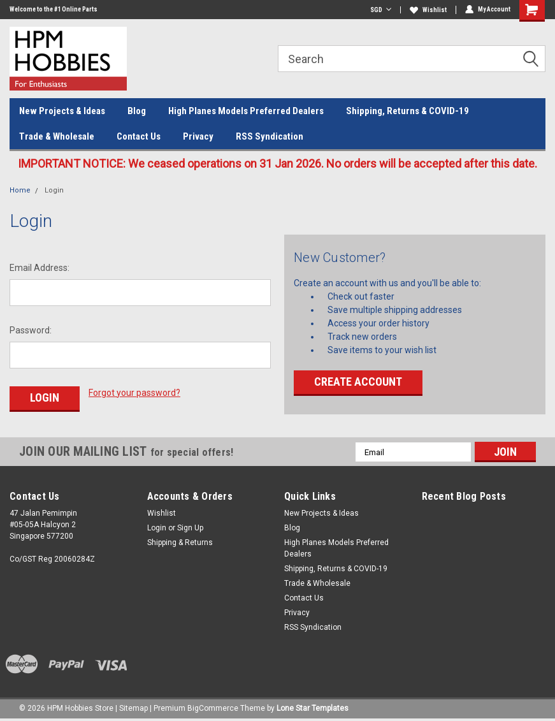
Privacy (198, 136)
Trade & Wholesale (56, 136)
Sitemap (133, 708)
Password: (31, 330)
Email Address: (39, 268)
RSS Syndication (269, 136)
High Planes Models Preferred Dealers (246, 111)
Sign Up (190, 527)
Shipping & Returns (180, 542)
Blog (136, 111)
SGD (380, 9)
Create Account (358, 381)
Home (20, 190)
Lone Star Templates (313, 708)
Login (54, 190)
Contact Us (139, 136)
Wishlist (428, 10)
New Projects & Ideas (62, 111)
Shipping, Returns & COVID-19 (407, 111)
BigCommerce (212, 708)
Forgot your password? (134, 393)
